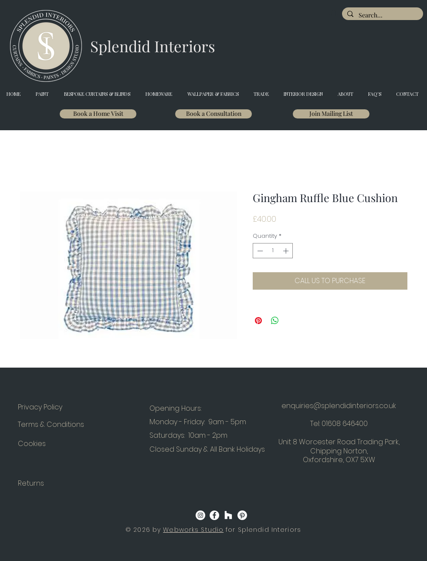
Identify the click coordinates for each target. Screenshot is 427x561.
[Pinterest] (242, 515)
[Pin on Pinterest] (258, 320)
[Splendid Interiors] (152, 46)
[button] (334, 16)
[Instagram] (200, 515)
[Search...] (382, 15)
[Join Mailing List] (331, 113)
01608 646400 (345, 424)
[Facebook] (214, 515)
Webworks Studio (193, 529)
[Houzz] (228, 515)
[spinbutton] (272, 250)
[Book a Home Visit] (98, 113)
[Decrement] (259, 250)
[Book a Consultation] (213, 113)
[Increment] (286, 250)
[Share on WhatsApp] (275, 320)
